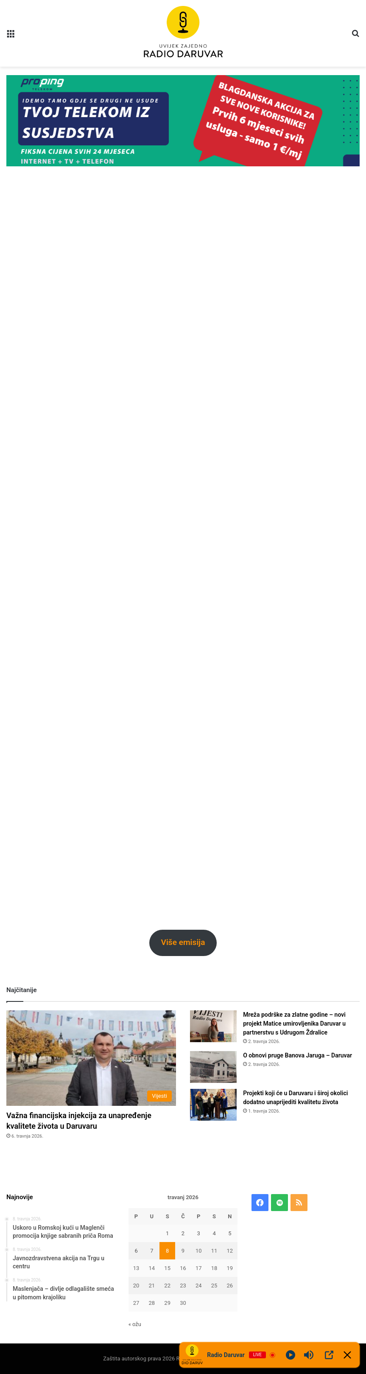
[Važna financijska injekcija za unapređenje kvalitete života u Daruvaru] (91, 1058)
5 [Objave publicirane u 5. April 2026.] (229, 1233)
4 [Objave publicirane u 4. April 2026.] (213, 1233)
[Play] (290, 1355)
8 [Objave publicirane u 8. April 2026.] (167, 1251)
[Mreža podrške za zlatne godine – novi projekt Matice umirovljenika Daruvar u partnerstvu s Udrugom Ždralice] (213, 1026)
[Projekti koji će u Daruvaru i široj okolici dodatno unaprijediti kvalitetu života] (213, 1105)
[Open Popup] (329, 1355)
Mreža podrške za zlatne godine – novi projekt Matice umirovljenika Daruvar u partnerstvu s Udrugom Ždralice (294, 1023)
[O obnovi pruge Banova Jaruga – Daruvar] (213, 1067)
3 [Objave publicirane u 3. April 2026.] (198, 1233)
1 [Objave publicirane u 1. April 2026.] (167, 1233)
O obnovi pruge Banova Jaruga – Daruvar (297, 1055)
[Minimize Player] (347, 1355)
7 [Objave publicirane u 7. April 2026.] (151, 1251)
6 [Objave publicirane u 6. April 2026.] (135, 1251)
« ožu (135, 1324)
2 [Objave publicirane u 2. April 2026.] (183, 1233)
